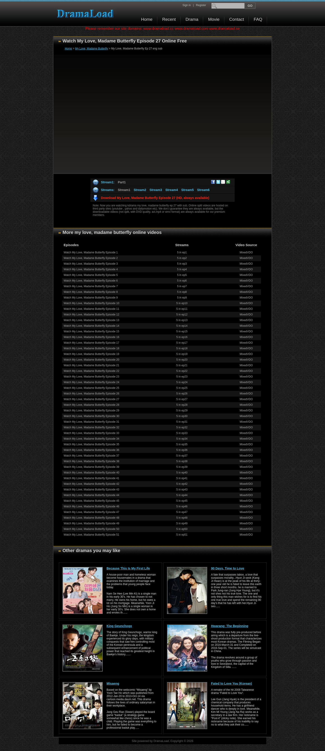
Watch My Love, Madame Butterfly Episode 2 (91, 258)
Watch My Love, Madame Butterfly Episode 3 (91, 263)
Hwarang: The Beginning (229, 626)
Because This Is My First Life (128, 568)
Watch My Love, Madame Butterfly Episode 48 (91, 517)
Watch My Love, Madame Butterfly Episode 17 (91, 342)
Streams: (107, 190)
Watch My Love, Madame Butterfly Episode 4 (91, 269)
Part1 (122, 182)
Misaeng (113, 683)
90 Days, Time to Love (227, 568)
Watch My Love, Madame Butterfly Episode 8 (91, 292)
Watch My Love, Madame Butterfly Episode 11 (91, 308)
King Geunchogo (119, 626)
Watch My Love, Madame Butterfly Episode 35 (91, 444)
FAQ (258, 19)
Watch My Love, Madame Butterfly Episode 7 (91, 286)
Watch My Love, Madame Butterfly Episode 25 (91, 387)
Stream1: (107, 182)
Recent (169, 19)
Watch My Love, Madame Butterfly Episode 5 (91, 275)
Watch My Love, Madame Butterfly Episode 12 (91, 314)
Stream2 (140, 190)
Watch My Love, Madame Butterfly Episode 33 (91, 433)
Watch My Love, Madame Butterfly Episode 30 (91, 416)
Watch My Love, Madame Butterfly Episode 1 (91, 252)
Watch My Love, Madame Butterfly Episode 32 (91, 427)
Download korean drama (86, 13)
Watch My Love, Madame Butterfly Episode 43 (91, 489)
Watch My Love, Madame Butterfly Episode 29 (91, 410)
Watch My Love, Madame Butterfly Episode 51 (91, 534)
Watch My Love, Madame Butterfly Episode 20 (91, 359)
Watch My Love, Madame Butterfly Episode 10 (91, 303)
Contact (236, 19)
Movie (214, 19)
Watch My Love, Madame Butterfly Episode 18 (91, 348)
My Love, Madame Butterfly (91, 48)
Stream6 (203, 190)
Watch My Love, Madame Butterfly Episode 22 (91, 371)
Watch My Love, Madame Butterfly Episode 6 (91, 280)
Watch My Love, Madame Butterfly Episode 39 (91, 467)
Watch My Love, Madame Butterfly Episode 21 (91, 365)
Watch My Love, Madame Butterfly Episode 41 (91, 478)
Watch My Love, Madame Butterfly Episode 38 (91, 461)
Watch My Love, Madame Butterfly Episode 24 (91, 382)
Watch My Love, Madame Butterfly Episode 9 (91, 297)
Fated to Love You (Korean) (231, 683)
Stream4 (171, 190)
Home (147, 19)
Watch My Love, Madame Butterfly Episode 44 (91, 495)
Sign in (186, 5)
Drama (192, 19)
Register (201, 5)
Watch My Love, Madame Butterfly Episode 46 (91, 506)
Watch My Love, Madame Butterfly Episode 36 (91, 450)
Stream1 (124, 190)
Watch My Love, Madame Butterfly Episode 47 (91, 512)
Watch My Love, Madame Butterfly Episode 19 (91, 354)
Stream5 (187, 190)
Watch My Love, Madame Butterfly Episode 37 (91, 455)
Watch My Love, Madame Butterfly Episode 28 (91, 404)
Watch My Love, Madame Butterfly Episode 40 (91, 472)
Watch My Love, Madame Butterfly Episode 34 (91, 438)
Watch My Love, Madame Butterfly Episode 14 (91, 325)
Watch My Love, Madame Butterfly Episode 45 (91, 500)
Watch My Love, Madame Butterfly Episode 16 (91, 337)
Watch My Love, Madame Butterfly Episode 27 (91, 399)
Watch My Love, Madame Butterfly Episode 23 (91, 376)
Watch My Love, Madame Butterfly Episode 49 (91, 523)
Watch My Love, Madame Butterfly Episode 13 (91, 320)
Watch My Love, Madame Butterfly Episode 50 (91, 529)
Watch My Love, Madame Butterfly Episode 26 (91, 393)
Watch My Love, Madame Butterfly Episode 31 (91, 421)
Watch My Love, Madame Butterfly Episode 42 (91, 483)
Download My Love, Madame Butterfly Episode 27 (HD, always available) (155, 198)
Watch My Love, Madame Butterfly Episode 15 (91, 331)
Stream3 (155, 190)
